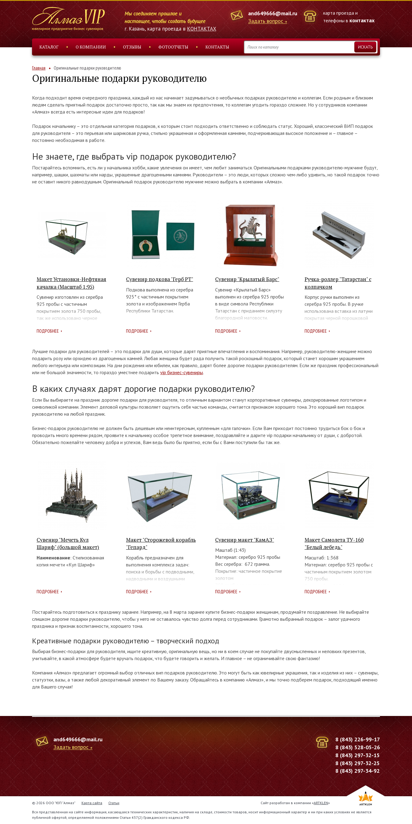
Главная (38, 68)
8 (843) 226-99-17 (357, 739)
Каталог (49, 47)
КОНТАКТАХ (201, 28)
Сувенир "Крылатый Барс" (247, 279)
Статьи (113, 803)
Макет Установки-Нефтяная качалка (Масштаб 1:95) (71, 283)
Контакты (217, 47)
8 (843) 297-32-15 (357, 755)
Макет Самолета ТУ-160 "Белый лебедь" (334, 543)
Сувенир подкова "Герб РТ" (159, 279)
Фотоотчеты (173, 47)
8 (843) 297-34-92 (357, 770)
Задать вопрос (265, 21)
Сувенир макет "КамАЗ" (244, 539)
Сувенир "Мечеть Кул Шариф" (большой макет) (68, 543)
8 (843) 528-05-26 (357, 747)
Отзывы (132, 47)
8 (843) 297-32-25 (357, 763)
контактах (361, 20)
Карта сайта (91, 803)
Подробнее (48, 331)
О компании (91, 47)
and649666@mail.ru (272, 13)
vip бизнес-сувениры (181, 372)
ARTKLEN (321, 803)
